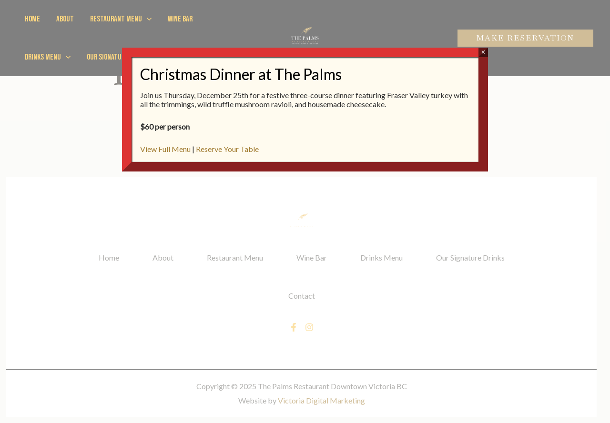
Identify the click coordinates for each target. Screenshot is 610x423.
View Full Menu (165, 148)
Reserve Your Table (227, 148)
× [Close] (483, 52)
